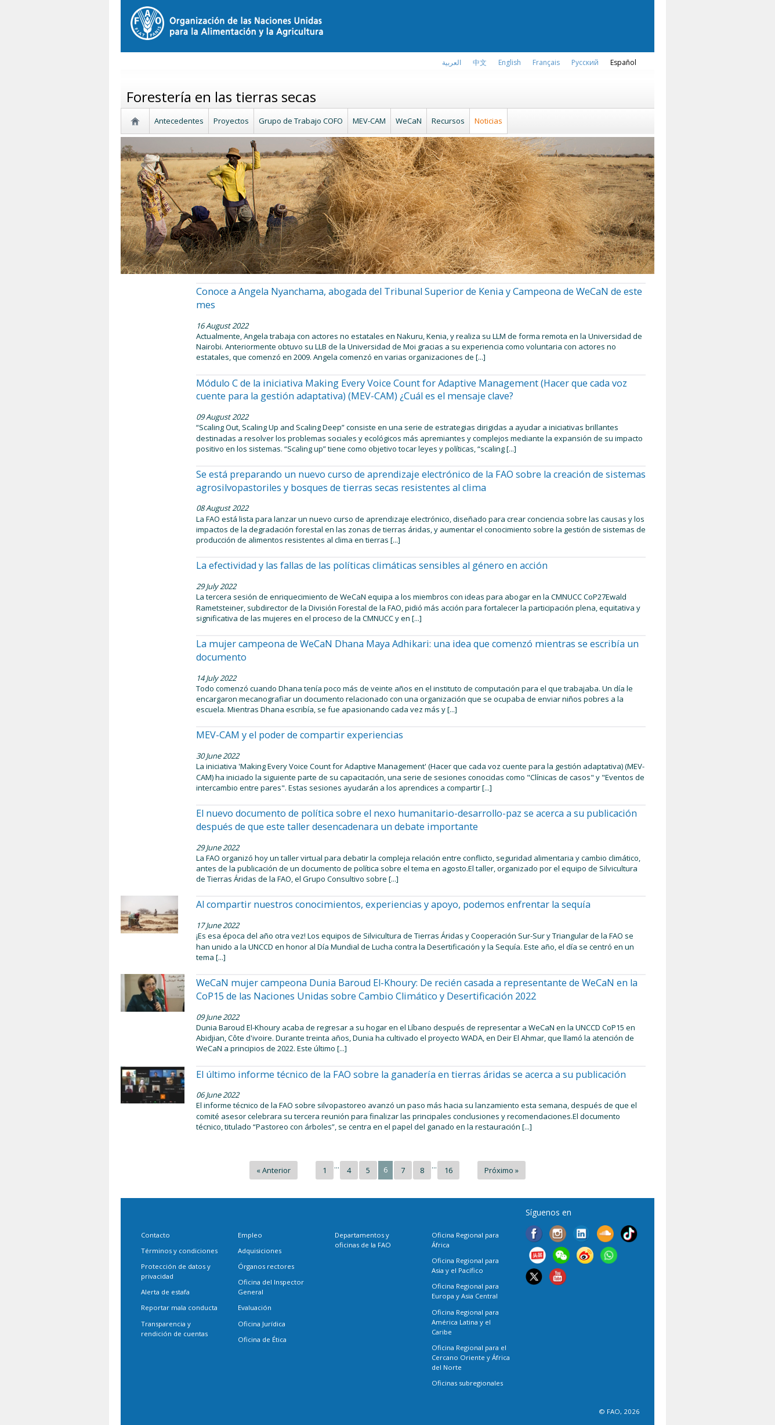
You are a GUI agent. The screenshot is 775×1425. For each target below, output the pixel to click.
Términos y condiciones (179, 1250)
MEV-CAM (369, 121)
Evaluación (254, 1307)
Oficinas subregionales (467, 1383)
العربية (451, 62)
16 (448, 1170)
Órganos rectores (266, 1266)
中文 (480, 62)
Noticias (488, 121)
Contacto (155, 1235)
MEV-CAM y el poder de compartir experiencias (299, 734)
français (546, 62)
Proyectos (231, 121)
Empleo (250, 1235)
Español (623, 62)
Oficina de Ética (262, 1339)
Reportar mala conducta (179, 1307)
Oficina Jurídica (261, 1323)
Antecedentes (179, 121)
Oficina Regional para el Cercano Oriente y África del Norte (471, 1357)
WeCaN (409, 121)
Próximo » (501, 1170)
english (509, 62)
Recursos (448, 121)
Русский (585, 62)
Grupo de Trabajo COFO (301, 121)
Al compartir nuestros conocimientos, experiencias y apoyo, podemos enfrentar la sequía (393, 904)
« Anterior (273, 1170)
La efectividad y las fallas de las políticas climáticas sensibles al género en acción (372, 565)
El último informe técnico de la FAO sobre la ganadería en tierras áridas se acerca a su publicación (411, 1074)
